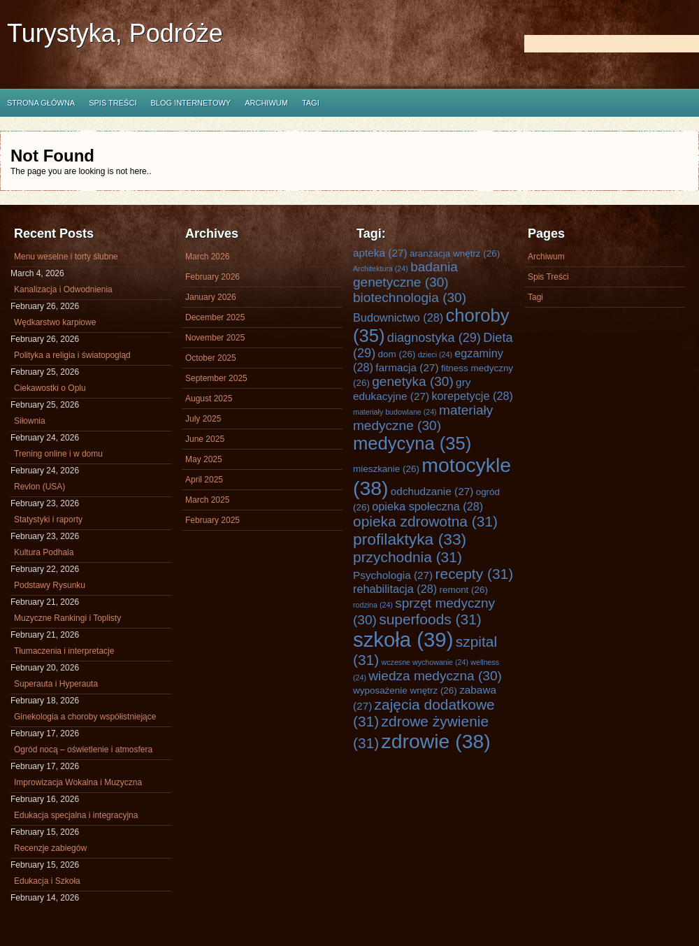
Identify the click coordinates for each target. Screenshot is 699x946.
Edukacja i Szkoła (47, 881)
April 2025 (204, 480)
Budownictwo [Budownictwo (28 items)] (398, 317)
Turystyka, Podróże (115, 33)
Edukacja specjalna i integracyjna (76, 815)
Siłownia (29, 421)
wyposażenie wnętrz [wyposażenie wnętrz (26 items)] (405, 690)
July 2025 (203, 419)
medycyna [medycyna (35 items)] (412, 443)
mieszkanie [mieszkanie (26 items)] (386, 469)
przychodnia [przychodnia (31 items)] (407, 557)
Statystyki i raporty (48, 519)
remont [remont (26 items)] (463, 590)
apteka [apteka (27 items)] (380, 253)
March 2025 (207, 500)
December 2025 (215, 317)
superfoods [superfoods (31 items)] (430, 619)
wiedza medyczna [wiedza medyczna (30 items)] (435, 675)
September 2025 (216, 378)
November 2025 (215, 338)
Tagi (310, 103)
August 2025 (208, 398)
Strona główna (41, 103)
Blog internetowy (190, 103)
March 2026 (207, 256)
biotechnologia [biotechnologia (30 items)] (409, 297)
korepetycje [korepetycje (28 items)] (472, 395)
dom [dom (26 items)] (397, 354)
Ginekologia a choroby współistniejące (85, 717)
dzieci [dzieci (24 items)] (435, 354)
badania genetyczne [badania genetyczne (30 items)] (405, 274)
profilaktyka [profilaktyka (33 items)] (409, 539)
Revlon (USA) (39, 487)
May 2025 (203, 459)
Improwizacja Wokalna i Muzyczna (78, 782)
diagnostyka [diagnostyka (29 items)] (434, 338)
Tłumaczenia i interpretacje (64, 651)
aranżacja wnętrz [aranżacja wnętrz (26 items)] (455, 253)
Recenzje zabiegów (50, 848)
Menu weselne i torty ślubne (66, 256)
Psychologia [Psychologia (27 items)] (393, 575)
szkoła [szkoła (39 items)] (403, 639)
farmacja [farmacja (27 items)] (406, 367)
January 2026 (210, 297)
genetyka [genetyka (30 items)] (412, 381)
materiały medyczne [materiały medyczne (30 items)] (423, 418)
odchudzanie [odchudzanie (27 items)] (432, 491)
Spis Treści (112, 103)
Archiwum (266, 103)
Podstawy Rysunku (49, 585)
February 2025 (212, 520)
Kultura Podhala (43, 552)
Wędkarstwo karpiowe (55, 322)
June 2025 (204, 439)
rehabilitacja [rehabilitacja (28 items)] (395, 588)
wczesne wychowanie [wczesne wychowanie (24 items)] (425, 662)
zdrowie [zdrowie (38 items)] (436, 741)
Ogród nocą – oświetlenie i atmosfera (83, 749)
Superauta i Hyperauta (56, 684)
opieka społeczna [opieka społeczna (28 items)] (427, 506)
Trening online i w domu (58, 454)
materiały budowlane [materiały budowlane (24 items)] (395, 412)
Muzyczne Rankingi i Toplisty (67, 618)
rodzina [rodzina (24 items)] (373, 605)
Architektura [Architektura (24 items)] (380, 268)
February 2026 (212, 277)
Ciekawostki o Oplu (50, 388)
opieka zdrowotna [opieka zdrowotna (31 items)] (425, 521)
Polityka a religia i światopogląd (72, 355)
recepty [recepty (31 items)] (474, 574)
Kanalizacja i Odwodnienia (63, 289)
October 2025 (210, 358)
